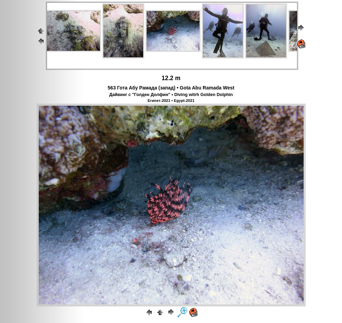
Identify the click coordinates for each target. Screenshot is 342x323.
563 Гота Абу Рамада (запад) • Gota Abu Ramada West (171, 88)
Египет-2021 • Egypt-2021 (171, 100)
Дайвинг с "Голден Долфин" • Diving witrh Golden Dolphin (171, 94)
